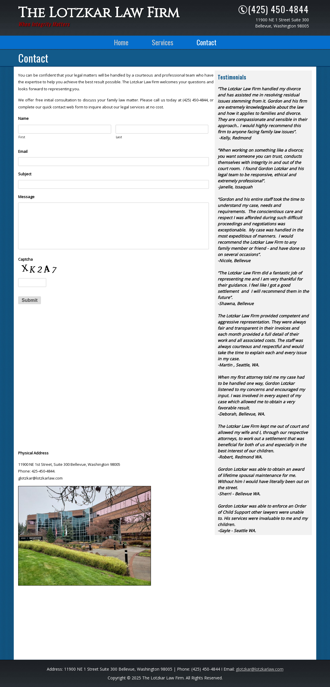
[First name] (64, 129)
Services (162, 42)
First (21, 137)
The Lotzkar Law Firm (98, 13)
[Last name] (162, 129)
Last (119, 137)
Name (23, 118)
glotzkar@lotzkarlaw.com (259, 669)
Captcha (25, 259)
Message (26, 196)
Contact (206, 42)
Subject (24, 174)
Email (23, 151)
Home (121, 42)
